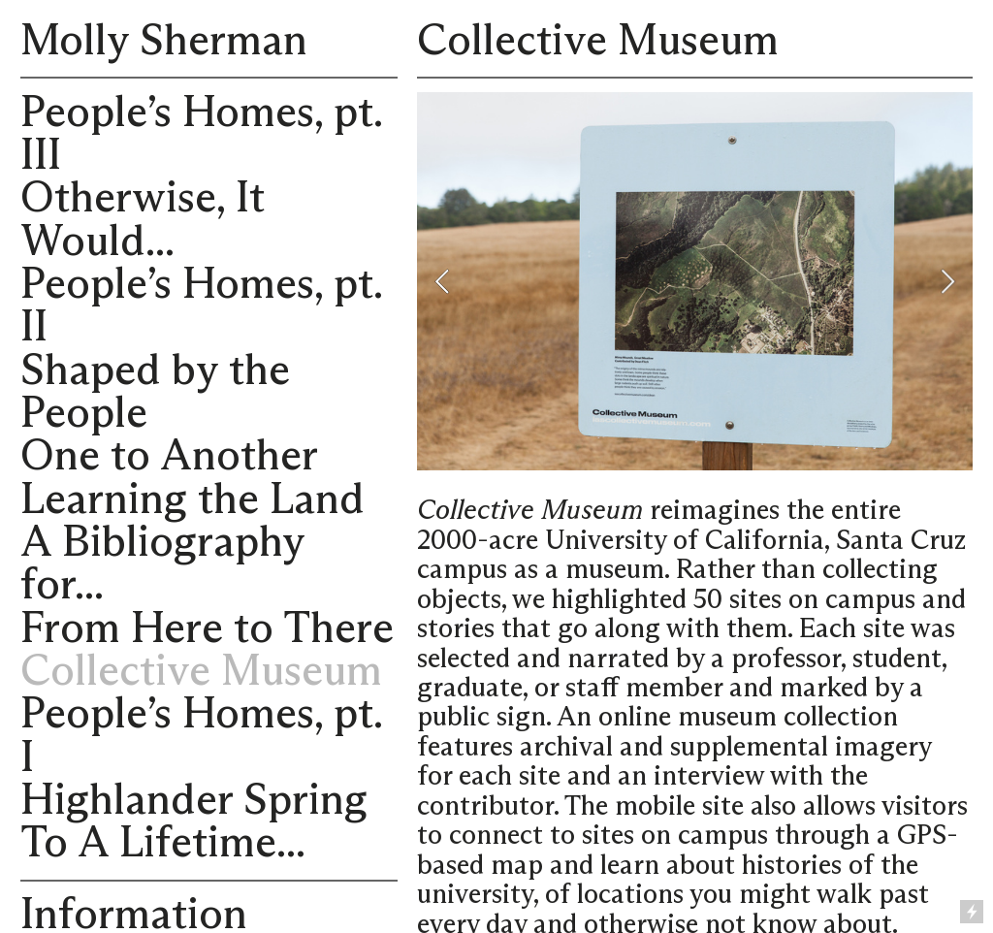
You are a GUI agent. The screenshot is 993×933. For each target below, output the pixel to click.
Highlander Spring (194, 801)
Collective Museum (201, 672)
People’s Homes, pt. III (201, 134)
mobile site (679, 806)
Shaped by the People (155, 392)
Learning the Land (192, 500)
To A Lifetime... (162, 843)
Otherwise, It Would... (142, 220)
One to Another (169, 456)
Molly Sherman (163, 41)
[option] (695, 281)
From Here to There (207, 629)
